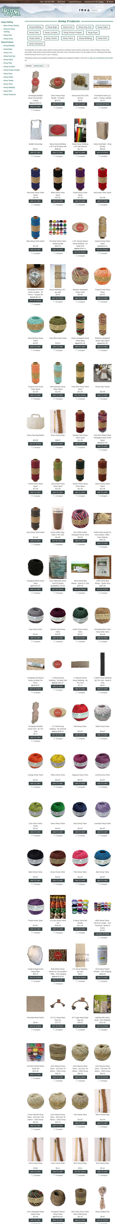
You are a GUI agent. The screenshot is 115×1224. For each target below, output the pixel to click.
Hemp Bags (8, 53)
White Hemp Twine (102, 731)
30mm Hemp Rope (58, 439)
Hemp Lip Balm (9, 71)
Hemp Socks (8, 43)
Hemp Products (67, 20)
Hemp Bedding (9, 50)
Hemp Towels (8, 85)
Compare (35, 114)
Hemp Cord (8, 57)
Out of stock (102, 157)
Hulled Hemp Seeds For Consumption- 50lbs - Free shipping (102, 539)
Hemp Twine (8, 88)
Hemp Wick (8, 95)
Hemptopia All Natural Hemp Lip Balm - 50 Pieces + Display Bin (35, 296)
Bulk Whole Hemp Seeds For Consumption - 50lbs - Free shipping (58, 975)
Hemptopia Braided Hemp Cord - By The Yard (35, 733)
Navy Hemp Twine (80, 828)
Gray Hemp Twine (35, 634)
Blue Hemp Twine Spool (35, 245)
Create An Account (75, 1)
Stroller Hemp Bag (35, 148)
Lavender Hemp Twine (102, 828)
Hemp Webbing (9, 92)
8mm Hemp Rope (80, 1167)
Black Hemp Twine (35, 876)
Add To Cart (35, 111)
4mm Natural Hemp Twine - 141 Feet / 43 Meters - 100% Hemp (80, 1072)
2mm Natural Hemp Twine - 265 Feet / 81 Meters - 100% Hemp (58, 1121)
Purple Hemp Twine (35, 925)
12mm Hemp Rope (35, 1167)
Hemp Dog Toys (9, 60)
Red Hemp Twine (80, 731)
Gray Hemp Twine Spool (35, 536)
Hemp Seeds (8, 81)
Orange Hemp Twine (35, 779)
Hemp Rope (8, 78)
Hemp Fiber (8, 67)
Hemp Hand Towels (102, 391)
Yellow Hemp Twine (58, 779)
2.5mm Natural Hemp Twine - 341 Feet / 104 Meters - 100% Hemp (35, 1121)
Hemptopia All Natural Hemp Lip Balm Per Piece (35, 684)
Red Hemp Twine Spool (102, 197)
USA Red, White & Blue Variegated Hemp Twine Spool (102, 442)
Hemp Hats (8, 39)
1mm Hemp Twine (80, 1119)
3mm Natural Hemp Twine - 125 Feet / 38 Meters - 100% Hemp (102, 1072)
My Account (61, 1)
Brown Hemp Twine (58, 876)
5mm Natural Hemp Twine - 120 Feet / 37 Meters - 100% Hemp (58, 1072)
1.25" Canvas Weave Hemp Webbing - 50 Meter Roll (80, 247)
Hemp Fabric (8, 64)
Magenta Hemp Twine (80, 779)
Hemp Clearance (10, 99)
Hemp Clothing (47, 20)
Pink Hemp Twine (80, 876)
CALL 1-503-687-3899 (47, 1)
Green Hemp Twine (58, 828)
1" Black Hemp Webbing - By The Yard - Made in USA (102, 684)
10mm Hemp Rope (58, 1167)
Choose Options (102, 108)
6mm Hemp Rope (102, 1167)
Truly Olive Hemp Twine (58, 342)
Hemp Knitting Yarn (102, 1216)
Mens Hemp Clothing (11, 30)
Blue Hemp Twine (102, 876)
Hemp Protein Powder (12, 74)
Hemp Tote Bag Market (35, 439)
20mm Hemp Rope (102, 1119)
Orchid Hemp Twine (102, 779)
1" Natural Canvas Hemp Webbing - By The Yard (80, 684)
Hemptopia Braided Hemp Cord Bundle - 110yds (35, 102)
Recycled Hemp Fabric (35, 1022)
